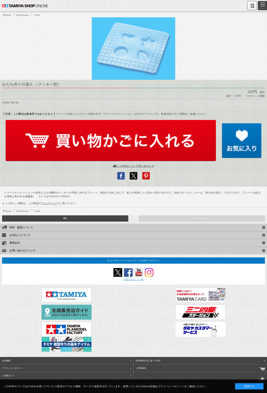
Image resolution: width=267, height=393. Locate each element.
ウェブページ (49, 203)
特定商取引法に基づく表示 (148, 360)
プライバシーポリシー (12, 368)
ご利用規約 (141, 368)
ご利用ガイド (8, 375)
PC (65, 218)
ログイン (252, 5)
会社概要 (6, 360)
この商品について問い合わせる (135, 166)
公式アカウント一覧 (133, 279)
